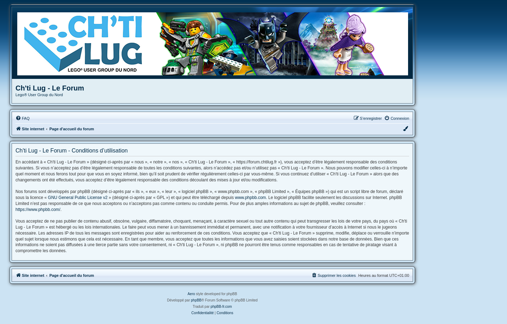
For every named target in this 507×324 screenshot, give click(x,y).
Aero (191, 294)
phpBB (196, 300)
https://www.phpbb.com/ (37, 209)
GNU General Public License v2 (77, 197)
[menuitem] (22, 118)
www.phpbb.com (250, 197)
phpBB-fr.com (221, 307)
